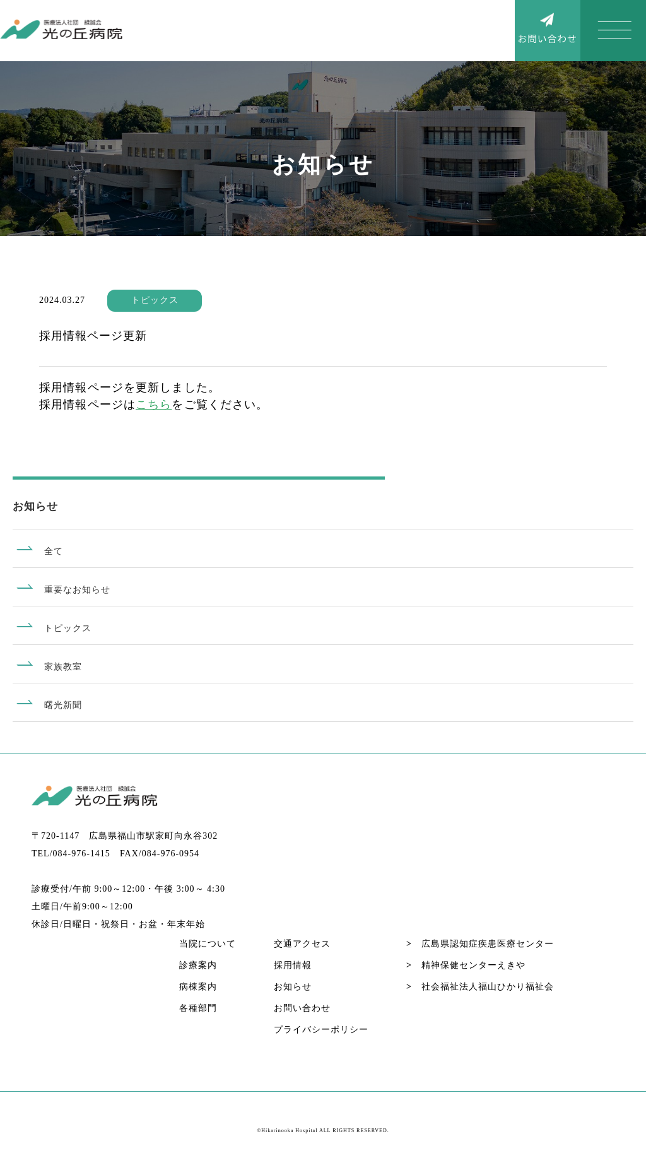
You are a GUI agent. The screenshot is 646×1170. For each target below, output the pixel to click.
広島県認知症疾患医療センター (480, 943)
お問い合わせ (302, 1008)
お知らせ (293, 986)
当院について (207, 943)
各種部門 (198, 1008)
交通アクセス (302, 943)
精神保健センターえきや (466, 965)
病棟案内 (198, 986)
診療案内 (198, 965)
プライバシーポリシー (321, 1029)
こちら (154, 404)
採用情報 (293, 965)
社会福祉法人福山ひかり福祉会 (480, 986)
